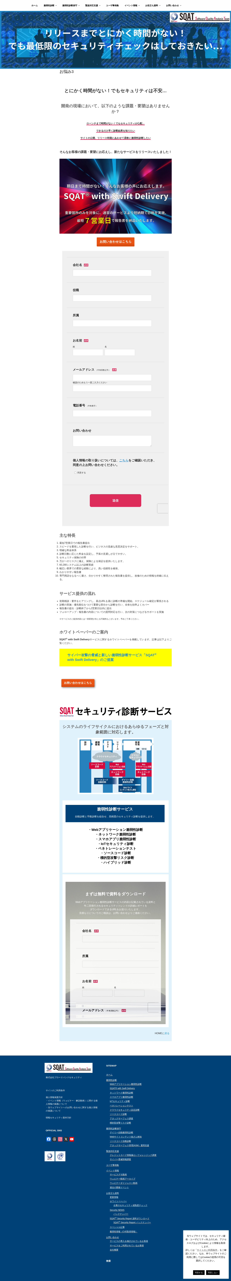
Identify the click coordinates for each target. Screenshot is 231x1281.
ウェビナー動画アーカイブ (122, 1179)
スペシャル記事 (117, 1227)
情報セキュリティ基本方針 (58, 1117)
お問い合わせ (174, 5)
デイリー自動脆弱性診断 (121, 1132)
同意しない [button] (213, 1272)
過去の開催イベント (119, 1187)
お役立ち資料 (153, 5)
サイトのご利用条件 (55, 1090)
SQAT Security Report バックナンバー (132, 1222)
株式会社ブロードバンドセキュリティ (64, 1077)
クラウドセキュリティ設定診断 (125, 1110)
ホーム (34, 5)
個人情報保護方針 (54, 1097)
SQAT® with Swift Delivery (122, 1088)
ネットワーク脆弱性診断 (121, 1092)
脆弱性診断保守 (71, 5)
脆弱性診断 (50, 5)
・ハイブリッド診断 (115, 862)
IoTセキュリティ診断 (120, 1101)
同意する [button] (199, 1272)
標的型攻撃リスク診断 (120, 1123)
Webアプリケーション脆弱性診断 (126, 1084)
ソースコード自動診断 (120, 1141)
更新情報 (114, 1197)
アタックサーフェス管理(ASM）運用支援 (129, 1145)
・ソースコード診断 (115, 853)
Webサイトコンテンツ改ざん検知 (126, 1136)
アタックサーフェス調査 (121, 1118)
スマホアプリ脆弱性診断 (121, 1097)
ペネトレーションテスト (121, 1105)
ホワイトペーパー (118, 1201)
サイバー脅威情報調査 (120, 1159)
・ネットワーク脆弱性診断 (115, 834)
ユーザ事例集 (112, 5)
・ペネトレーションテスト (115, 848)
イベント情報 (132, 5)
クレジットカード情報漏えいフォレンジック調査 (133, 1155)
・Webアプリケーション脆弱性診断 (115, 830)
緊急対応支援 (93, 5)
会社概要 (114, 1250)
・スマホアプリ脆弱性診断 (115, 839)
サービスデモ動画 (118, 1174)
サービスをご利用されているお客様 (127, 1245)
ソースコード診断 (118, 1114)
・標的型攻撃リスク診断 (115, 858)
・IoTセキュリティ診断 (115, 844)
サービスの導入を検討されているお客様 (129, 1241)
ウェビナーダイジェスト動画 (123, 1183)
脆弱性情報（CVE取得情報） (124, 1231)
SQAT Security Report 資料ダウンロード (129, 1218)
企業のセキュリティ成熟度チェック (130, 1205)
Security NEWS (117, 1210)
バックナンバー (120, 1214)
